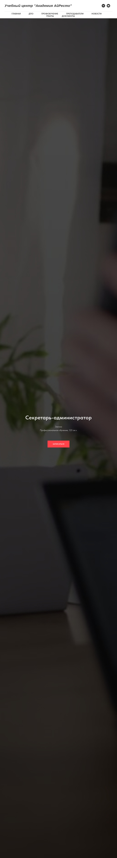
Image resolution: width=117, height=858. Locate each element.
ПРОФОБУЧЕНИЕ (49, 13)
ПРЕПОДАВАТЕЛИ (75, 13)
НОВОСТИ (97, 13)
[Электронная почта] (108, 5)
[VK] (103, 5)
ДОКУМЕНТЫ (68, 16)
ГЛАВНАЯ (16, 13)
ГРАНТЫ (50, 16)
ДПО (31, 13)
